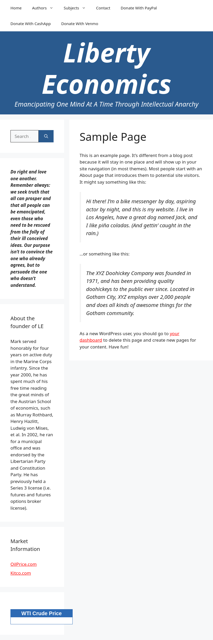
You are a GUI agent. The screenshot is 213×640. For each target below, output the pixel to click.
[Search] (46, 136)
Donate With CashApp (30, 23)
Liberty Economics (106, 67)
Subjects (77, 8)
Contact (103, 7)
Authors (45, 8)
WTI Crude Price (41, 613)
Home (16, 7)
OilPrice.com (23, 564)
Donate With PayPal (139, 7)
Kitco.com (20, 573)
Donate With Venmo (79, 23)
